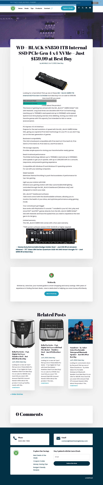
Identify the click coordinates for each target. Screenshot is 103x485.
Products (39, 8)
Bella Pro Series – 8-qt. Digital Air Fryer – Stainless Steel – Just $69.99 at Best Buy (20, 354)
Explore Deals (68, 8)
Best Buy (60, 63)
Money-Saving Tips (40, 464)
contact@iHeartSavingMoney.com (75, 440)
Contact (47, 8)
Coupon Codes (39, 461)
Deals (27, 8)
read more (16, 387)
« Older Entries (16, 394)
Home (20, 8)
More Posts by (52, 293)
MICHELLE (45, 63)
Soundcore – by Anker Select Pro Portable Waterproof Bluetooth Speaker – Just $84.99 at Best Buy (79, 352)
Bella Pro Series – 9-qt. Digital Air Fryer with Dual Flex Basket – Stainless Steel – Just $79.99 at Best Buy (51, 349)
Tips (32, 8)
